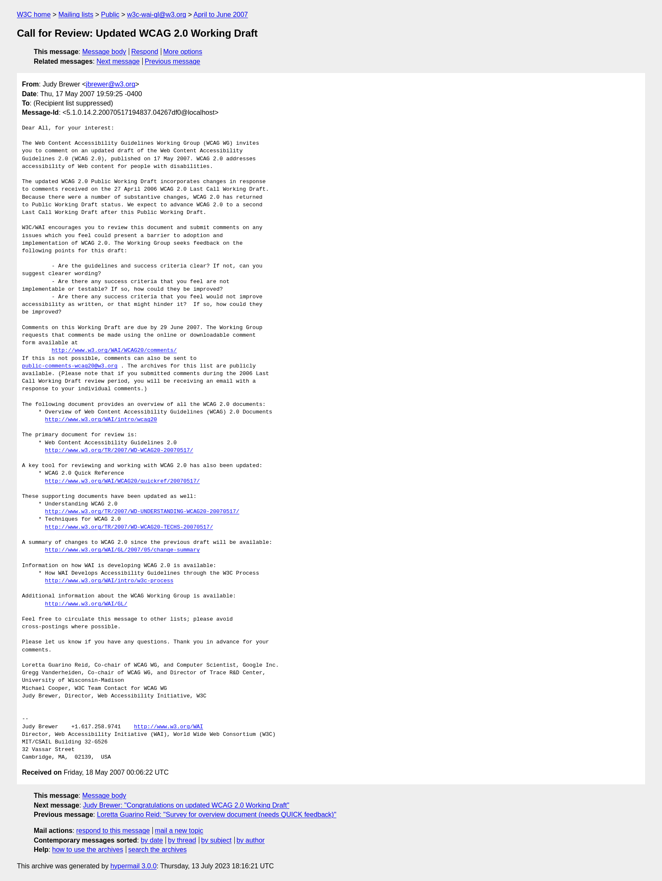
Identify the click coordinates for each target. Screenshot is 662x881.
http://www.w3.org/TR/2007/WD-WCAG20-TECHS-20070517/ (129, 527)
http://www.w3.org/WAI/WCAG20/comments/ (114, 350)
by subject (216, 840)
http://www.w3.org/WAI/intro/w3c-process (109, 581)
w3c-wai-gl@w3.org (156, 14)
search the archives (157, 849)
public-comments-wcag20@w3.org (69, 366)
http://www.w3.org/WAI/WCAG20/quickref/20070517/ (122, 481)
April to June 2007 (220, 14)
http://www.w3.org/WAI (168, 727)
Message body (104, 51)
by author (250, 840)
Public (110, 14)
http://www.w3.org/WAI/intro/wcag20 (101, 420)
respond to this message (112, 830)
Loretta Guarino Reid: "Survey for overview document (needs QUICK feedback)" (216, 814)
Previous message (173, 61)
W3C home (34, 14)
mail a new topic (179, 830)
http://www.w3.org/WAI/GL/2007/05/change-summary (122, 550)
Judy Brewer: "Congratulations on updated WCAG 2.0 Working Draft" (186, 805)
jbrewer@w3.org (111, 84)
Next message (118, 61)
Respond (144, 51)
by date (152, 840)
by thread (182, 840)
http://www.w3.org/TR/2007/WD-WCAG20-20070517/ (119, 450)
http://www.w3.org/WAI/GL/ (86, 604)
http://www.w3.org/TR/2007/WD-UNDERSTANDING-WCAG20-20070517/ (142, 512)
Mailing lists (75, 14)
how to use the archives (87, 849)
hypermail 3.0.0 (133, 866)
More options (183, 51)
